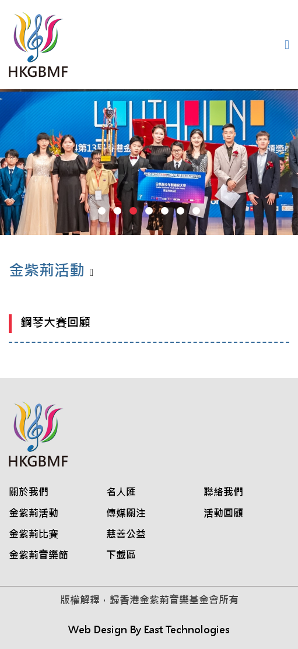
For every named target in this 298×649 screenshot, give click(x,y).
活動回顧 (223, 513)
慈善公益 (126, 534)
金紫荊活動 (33, 513)
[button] (102, 210)
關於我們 (28, 492)
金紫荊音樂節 (38, 555)
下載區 (121, 555)
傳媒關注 (126, 513)
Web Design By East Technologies (149, 629)
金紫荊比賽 (33, 534)
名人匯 (121, 492)
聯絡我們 (223, 492)
